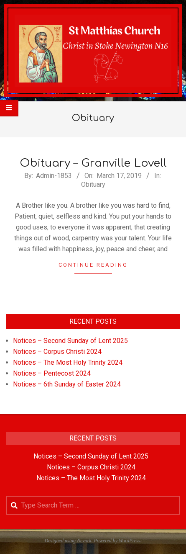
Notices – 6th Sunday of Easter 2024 (67, 384)
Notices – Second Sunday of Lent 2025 (70, 341)
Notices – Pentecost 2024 (52, 373)
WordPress (129, 541)
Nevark (84, 541)
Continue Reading (93, 265)
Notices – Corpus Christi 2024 (57, 352)
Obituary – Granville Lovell (93, 163)
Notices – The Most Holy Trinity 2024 (67, 362)
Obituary (93, 184)
